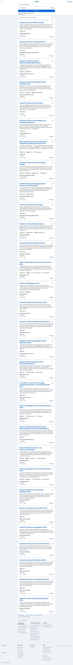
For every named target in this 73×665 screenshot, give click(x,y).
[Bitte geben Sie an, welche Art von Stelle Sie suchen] (36, 4)
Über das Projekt (20, 647)
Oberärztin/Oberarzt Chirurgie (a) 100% (32, 243)
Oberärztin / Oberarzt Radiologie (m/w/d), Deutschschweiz (32, 83)
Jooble (8, 662)
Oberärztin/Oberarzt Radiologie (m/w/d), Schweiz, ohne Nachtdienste (32, 184)
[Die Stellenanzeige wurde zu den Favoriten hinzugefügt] (52, 23)
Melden (51, 36)
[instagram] (62, 646)
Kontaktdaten (20, 650)
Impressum (45, 655)
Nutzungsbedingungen (47, 650)
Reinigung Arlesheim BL (22, 627)
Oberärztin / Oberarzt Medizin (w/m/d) (31, 22)
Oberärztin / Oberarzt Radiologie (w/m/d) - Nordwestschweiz (33, 342)
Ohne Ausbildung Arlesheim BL (23, 626)
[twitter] (65, 646)
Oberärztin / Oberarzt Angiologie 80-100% (33, 527)
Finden (36, 10)
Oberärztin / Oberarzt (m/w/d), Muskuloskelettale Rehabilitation (30, 62)
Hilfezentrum (20, 648)
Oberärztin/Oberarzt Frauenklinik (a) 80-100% (34, 579)
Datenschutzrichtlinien (47, 652)
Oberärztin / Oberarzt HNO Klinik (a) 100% (32, 560)
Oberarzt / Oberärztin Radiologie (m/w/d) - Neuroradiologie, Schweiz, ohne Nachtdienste (34, 427)
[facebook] (58, 646)
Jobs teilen (32, 647)
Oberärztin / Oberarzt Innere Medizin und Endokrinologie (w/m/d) (32, 121)
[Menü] (1, 1)
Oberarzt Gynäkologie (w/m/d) (29, 283)
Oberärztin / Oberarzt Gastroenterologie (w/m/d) (32, 163)
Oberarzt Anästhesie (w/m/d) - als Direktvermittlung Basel (30, 448)
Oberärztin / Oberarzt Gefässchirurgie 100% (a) (34, 321)
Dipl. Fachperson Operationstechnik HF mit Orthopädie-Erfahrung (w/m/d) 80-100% (33, 142)
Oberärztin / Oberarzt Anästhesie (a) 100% (33, 302)
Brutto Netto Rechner (47, 658)
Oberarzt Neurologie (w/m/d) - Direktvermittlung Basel (35, 263)
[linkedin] (68, 646)
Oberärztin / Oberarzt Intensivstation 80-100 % (34, 544)
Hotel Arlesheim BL (21, 629)
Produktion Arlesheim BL (34, 636)
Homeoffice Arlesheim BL (22, 632)
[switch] (53, 17)
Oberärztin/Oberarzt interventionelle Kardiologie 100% (31, 491)
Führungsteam (20, 652)
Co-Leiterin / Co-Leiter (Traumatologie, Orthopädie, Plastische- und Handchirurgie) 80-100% (34, 384)
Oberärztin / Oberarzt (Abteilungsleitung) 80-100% (34, 599)
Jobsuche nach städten (47, 626)
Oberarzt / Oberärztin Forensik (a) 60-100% (33, 508)
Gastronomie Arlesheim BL (35, 633)
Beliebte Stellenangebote (47, 625)
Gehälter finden (46, 656)
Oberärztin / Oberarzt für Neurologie (31, 103)
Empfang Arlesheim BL (34, 639)
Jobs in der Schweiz (46, 648)
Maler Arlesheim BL (33, 634)
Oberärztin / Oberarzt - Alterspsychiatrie (32, 42)
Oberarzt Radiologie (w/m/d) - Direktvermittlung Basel (34, 406)
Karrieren (19, 658)
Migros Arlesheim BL (21, 631)
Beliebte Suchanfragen (23, 620)
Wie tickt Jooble (20, 653)
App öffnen (69, 1)
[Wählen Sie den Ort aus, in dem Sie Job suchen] (36, 7)
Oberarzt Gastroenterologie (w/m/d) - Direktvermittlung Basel (31, 363)
